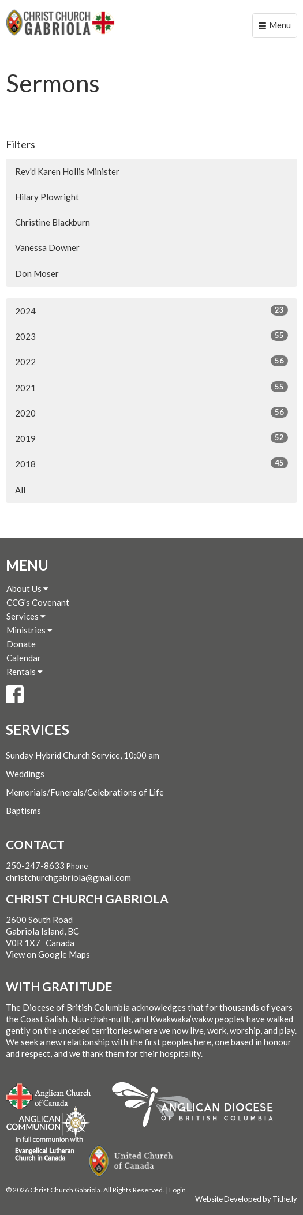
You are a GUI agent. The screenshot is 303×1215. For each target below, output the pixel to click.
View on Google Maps (48, 954)
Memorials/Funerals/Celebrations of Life (85, 792)
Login (177, 1190)
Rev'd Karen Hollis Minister (67, 171)
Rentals (24, 671)
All (20, 490)
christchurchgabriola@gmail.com (68, 877)
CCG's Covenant (37, 602)
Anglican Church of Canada (49, 1095)
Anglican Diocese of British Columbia (198, 1106)
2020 (151, 412)
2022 (151, 361)
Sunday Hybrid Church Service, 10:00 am (82, 755)
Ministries (29, 630)
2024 (151, 310)
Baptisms (23, 810)
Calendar (23, 657)
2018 (151, 463)
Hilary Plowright (47, 197)
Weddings (25, 773)
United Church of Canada (131, 1161)
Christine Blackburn (52, 222)
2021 (151, 387)
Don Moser (37, 273)
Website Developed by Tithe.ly (246, 1198)
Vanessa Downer (47, 247)
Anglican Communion (49, 1121)
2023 (151, 336)
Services (26, 616)
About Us (27, 588)
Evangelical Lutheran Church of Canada (45, 1149)
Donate (21, 644)
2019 (151, 438)
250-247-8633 (35, 865)
